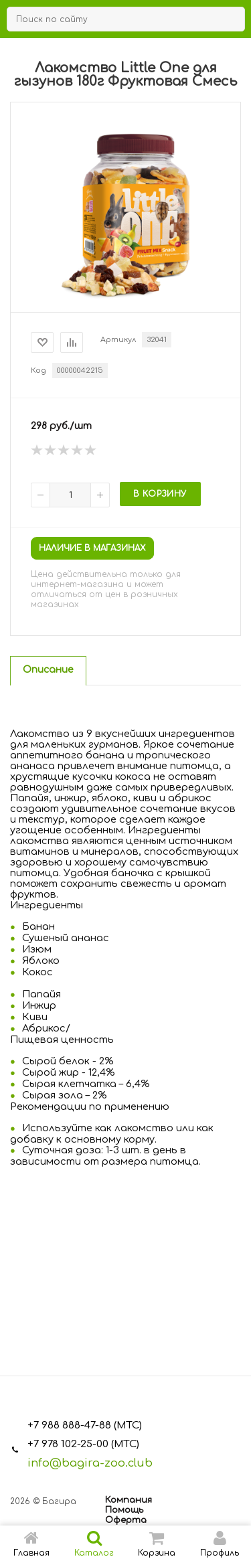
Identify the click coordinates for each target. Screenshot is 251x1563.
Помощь (124, 1510)
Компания (128, 1500)
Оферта (126, 1520)
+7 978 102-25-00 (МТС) (83, 1444)
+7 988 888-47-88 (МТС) (84, 1425)
